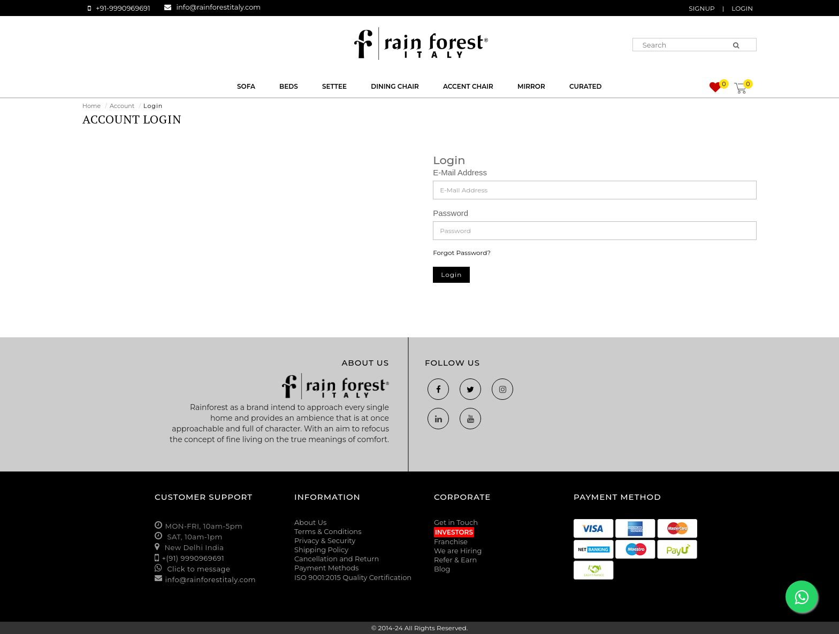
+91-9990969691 (123, 8)
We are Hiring (458, 550)
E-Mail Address (460, 172)
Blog (442, 569)
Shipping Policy (321, 549)
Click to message (198, 569)
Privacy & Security (324, 540)
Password (450, 213)
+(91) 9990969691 (193, 558)
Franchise (451, 541)
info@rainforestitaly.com (219, 7)
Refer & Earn (455, 559)
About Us (310, 522)
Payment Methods (326, 567)
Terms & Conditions (327, 531)
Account (122, 106)
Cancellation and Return (336, 558)
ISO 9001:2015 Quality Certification (352, 577)
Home (91, 106)
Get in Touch (456, 522)
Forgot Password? (462, 253)
